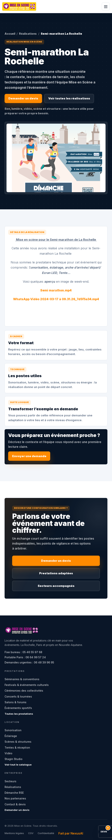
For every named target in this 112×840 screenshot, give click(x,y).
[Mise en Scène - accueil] (19, 6)
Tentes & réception (17, 747)
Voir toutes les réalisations (69, 98)
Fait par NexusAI (70, 833)
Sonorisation (13, 730)
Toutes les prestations (19, 713)
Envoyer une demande (29, 456)
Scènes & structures (18, 741)
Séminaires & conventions (22, 679)
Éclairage (11, 736)
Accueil (10, 33)
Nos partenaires (15, 798)
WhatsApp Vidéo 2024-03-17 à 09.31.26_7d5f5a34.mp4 (56, 299)
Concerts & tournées (18, 696)
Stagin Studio (13, 759)
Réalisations (28, 33)
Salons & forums (15, 702)
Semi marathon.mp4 (56, 290)
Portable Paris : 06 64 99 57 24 (25, 657)
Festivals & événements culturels (27, 684)
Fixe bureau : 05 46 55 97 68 (23, 652)
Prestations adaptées (56, 573)
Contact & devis (15, 804)
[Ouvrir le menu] (106, 6)
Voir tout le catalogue (18, 764)
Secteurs (10, 781)
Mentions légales (14, 833)
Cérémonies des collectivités (24, 690)
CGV (30, 833)
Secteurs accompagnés (56, 586)
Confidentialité (46, 833)
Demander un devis (23, 98)
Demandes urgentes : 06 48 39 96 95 (29, 662)
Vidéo (8, 753)
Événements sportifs (18, 708)
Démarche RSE (14, 792)
